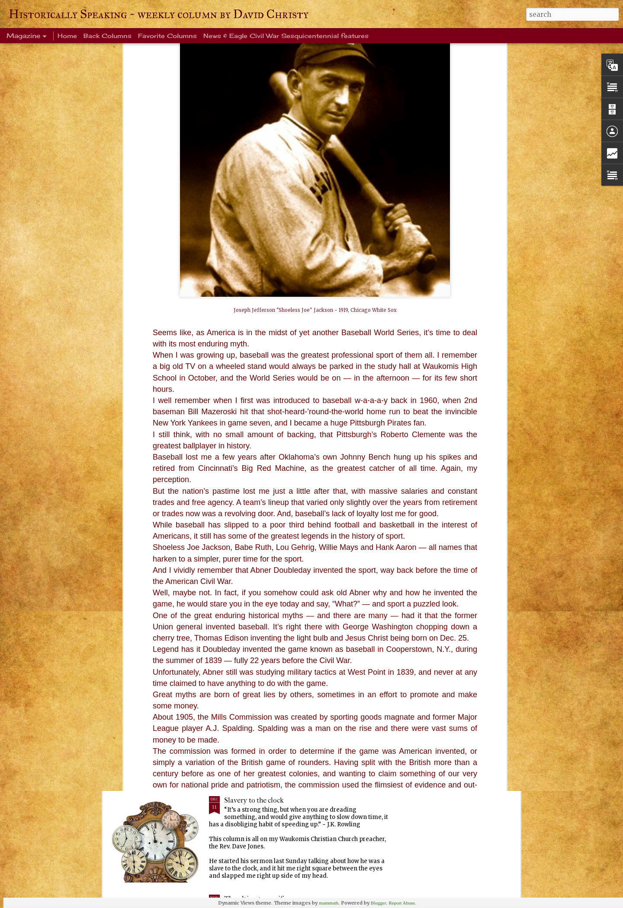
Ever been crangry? (253, 603)
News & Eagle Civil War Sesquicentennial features (286, 35)
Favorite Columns (167, 35)
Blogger (378, 902)
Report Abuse (401, 902)
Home (67, 35)
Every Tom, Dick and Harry (266, 702)
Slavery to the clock (254, 800)
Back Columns (107, 35)
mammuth (328, 902)
